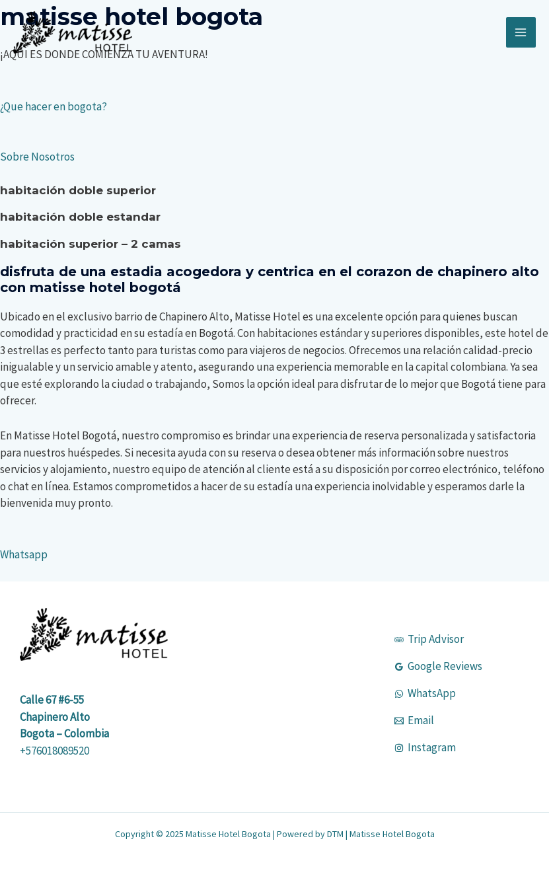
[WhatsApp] (425, 693)
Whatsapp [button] (24, 554)
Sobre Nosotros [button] (37, 156)
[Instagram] (425, 747)
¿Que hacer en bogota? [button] (53, 106)
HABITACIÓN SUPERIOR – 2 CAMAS (90, 243)
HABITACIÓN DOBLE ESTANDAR (80, 216)
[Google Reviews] (438, 666)
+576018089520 (54, 750)
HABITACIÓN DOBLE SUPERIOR (78, 190)
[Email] (414, 720)
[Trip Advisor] (429, 639)
